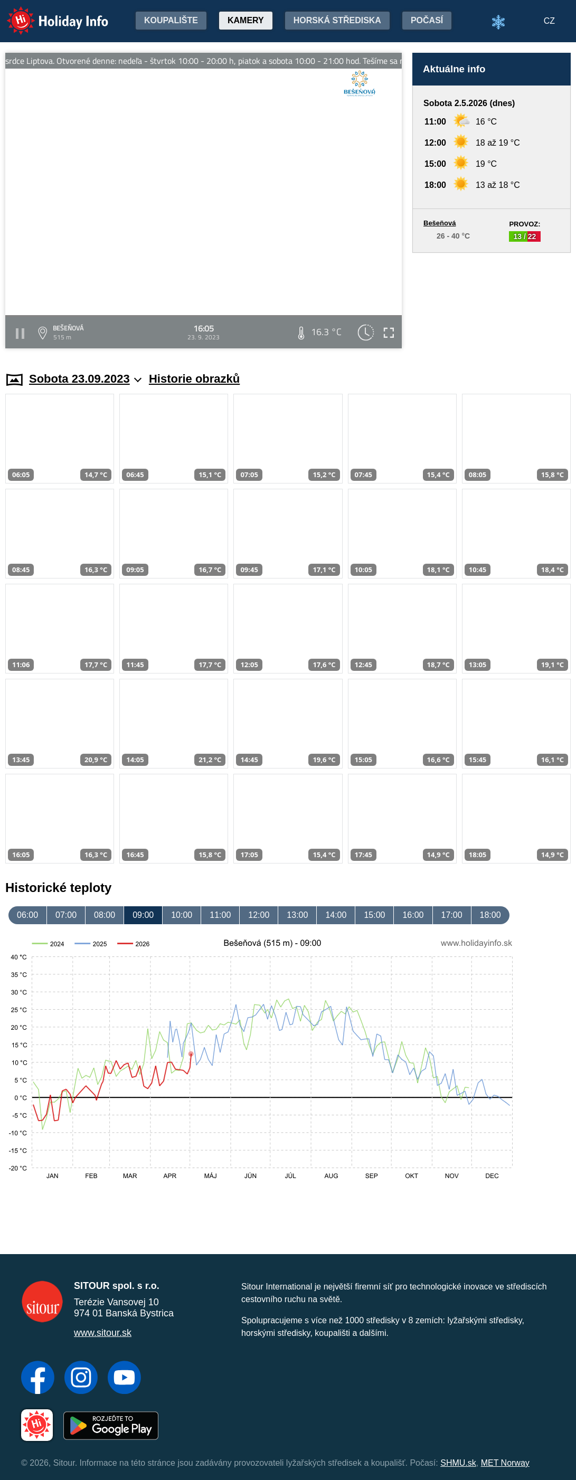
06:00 (27, 914)
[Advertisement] (491, 302)
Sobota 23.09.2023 (85, 378)
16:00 (412, 914)
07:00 (66, 914)
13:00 (297, 914)
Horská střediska (337, 20)
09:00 (143, 914)
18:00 (490, 914)
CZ (549, 20)
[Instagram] (81, 1379)
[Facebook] (37, 1379)
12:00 (258, 914)
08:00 (104, 914)
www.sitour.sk (102, 1332)
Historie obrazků (194, 378)
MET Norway (505, 1462)
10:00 (181, 914)
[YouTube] (124, 1379)
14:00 (335, 914)
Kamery (246, 20)
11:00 (220, 914)
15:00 (374, 914)
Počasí (427, 20)
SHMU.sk (458, 1462)
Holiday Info (47, 13)
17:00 (451, 914)
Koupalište (171, 20)
